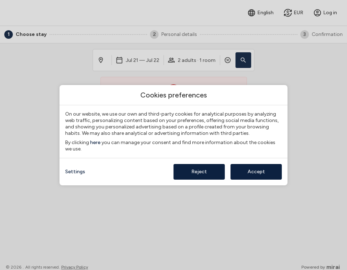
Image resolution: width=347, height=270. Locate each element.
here (95, 142)
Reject (199, 172)
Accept (256, 172)
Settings (75, 172)
